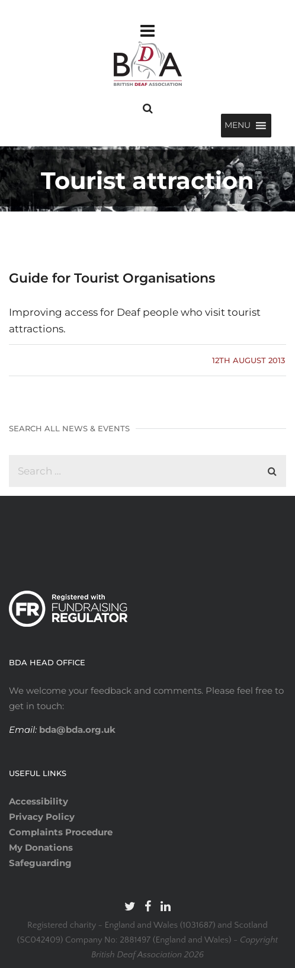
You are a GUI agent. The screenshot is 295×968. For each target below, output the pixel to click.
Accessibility (38, 801)
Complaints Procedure (61, 832)
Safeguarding (40, 862)
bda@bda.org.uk (76, 729)
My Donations (41, 847)
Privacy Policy (42, 816)
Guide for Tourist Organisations (112, 278)
